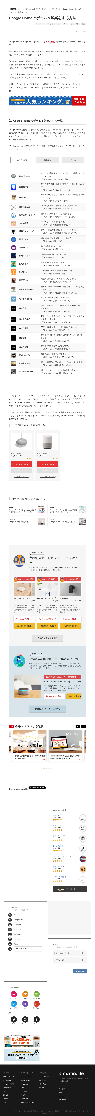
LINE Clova (18, 924)
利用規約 (41, 1088)
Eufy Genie (18, 939)
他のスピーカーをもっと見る (47, 709)
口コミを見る (74, 696)
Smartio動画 (36, 995)
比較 (25, 995)
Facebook (36, 1020)
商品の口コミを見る (24, 626)
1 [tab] (43, 768)
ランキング (13, 995)
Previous (78, 726)
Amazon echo (18, 915)
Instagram (25, 1020)
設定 (83, 24)
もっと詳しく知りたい (21, 477)
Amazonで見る (24, 619)
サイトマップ (43, 1080)
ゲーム (65, 24)
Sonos (16, 944)
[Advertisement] (47, 777)
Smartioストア (7, 1099)
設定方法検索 (55, 9)
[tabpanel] (65, 746)
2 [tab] (44, 768)
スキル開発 (13, 1005)
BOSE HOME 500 (20, 949)
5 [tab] (49, 768)
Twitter (14, 1020)
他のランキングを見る (47, 638)
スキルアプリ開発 (8, 1084)
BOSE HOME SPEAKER (28, 1102)
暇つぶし (47, 160)
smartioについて (44, 1077)
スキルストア (71, 889)
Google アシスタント (53, 24)
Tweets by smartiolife (18, 789)
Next (83, 726)
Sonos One (24, 1099)
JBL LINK (17, 934)
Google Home (40, 24)
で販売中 (21, 464)
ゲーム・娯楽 (74, 24)
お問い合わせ (43, 1084)
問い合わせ (36, 1005)
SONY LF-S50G (19, 929)
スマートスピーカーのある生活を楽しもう (33, 9)
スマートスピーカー (9, 1077)
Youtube (62, 1096)
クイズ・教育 (21, 160)
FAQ (25, 1005)
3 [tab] (46, 768)
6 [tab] (51, 768)
